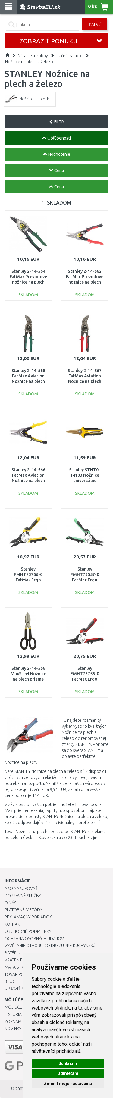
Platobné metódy (23, 909)
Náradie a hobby (33, 55)
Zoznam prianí (20, 1021)
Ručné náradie (69, 55)
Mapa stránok (19, 967)
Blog (10, 981)
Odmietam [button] (67, 1073)
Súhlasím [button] (67, 1063)
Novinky (13, 1028)
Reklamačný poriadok (28, 917)
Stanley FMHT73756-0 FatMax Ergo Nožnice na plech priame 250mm (28, 580)
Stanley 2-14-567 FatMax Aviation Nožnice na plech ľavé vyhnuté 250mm (85, 381)
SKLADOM (59, 202)
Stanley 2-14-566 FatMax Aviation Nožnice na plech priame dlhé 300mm (28, 480)
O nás (10, 902)
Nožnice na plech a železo (29, 61)
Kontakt (13, 924)
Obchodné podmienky (28, 931)
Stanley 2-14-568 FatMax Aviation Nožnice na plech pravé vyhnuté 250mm (28, 381)
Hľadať (94, 24)
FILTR (56, 121)
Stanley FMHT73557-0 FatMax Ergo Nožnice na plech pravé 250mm (84, 580)
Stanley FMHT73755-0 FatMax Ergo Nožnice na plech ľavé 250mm (84, 679)
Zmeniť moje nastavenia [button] (68, 1083)
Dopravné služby (23, 895)
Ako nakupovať (21, 888)
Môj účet (14, 1007)
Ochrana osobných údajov (34, 938)
